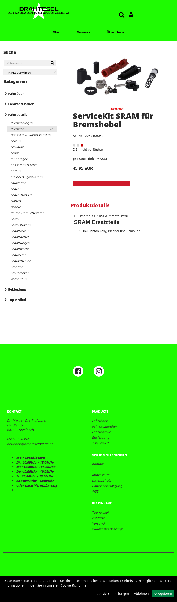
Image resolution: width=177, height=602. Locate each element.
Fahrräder (16, 93)
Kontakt (98, 463)
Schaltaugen (20, 231)
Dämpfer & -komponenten (30, 135)
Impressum (100, 475)
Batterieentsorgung (107, 486)
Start (57, 32)
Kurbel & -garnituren (26, 177)
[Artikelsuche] (121, 15)
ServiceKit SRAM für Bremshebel (113, 120)
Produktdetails (90, 205)
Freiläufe (17, 147)
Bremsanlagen (21, 123)
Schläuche (18, 255)
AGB (95, 491)
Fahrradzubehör (21, 104)
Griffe (14, 153)
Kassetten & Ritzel (24, 165)
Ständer (16, 267)
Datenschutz (101, 480)
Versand (98, 523)
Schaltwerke (19, 249)
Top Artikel (17, 299)
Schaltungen (20, 243)
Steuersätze (19, 273)
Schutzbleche (20, 261)
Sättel (14, 219)
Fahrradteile (17, 114)
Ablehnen (141, 593)
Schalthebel (19, 237)
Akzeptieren (163, 593)
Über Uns (115, 32)
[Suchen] (52, 63)
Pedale (15, 207)
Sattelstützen (20, 225)
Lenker (15, 189)
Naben (15, 201)
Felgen (15, 141)
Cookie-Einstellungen (113, 593)
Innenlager (18, 159)
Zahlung (98, 518)
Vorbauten (18, 279)
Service (84, 32)
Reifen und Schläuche (27, 213)
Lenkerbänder (21, 195)
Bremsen (17, 129)
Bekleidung (17, 289)
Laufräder (18, 183)
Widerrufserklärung (107, 529)
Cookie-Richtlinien (74, 585)
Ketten (15, 171)
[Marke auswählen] (30, 72)
